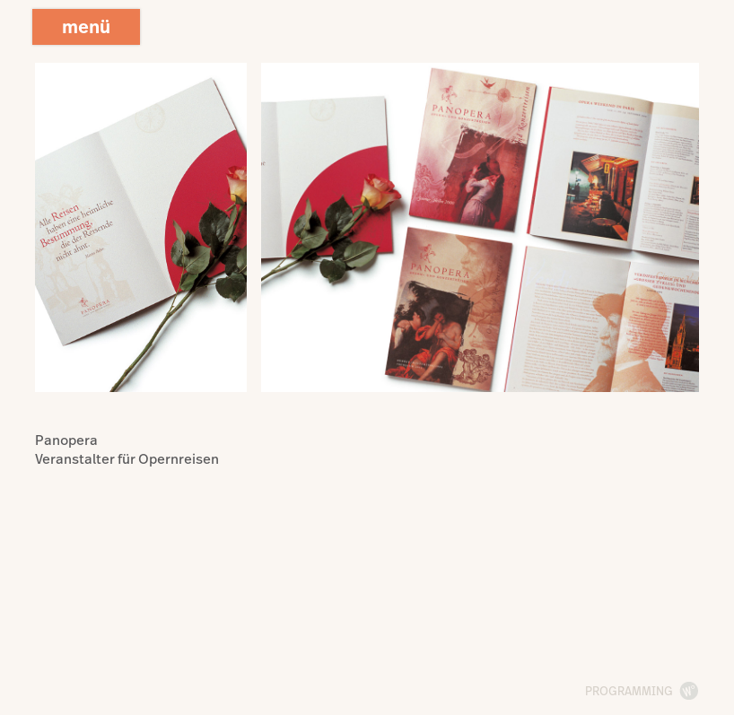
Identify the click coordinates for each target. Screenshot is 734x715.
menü (86, 26)
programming (629, 691)
